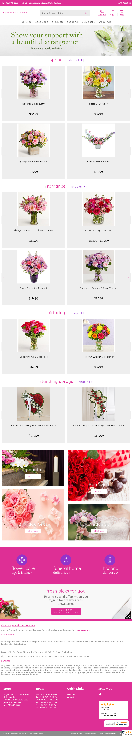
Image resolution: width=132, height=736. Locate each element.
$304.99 (33, 436)
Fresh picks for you (66, 596)
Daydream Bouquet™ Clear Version (98, 288)
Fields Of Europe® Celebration (98, 357)
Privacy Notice (90, 734)
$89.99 (33, 240)
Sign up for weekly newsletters (66, 611)
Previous (3, 93)
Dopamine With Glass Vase (34, 357)
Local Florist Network (107, 734)
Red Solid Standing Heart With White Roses (33, 425)
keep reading (83, 630)
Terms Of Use (76, 734)
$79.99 (98, 172)
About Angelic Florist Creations (18, 625)
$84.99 (33, 114)
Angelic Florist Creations (14, 12)
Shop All (74, 60)
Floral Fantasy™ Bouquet (98, 230)
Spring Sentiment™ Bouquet (33, 161)
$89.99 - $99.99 (98, 240)
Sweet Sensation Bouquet (33, 288)
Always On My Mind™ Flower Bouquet (33, 230)
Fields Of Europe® (98, 104)
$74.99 (98, 114)
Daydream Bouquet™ (33, 104)
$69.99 (33, 367)
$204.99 (98, 436)
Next (128, 93)
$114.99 (33, 298)
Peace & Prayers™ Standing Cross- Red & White (98, 425)
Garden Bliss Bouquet (98, 161)
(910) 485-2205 (12, 3)
